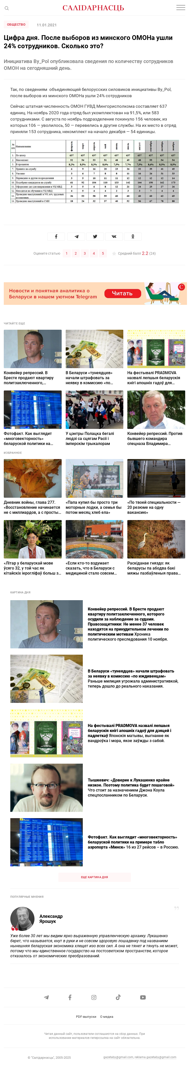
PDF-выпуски (86, 1017)
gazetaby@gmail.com (118, 1057)
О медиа (106, 1017)
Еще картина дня (94, 877)
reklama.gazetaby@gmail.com (155, 1057)
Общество (16, 24)
